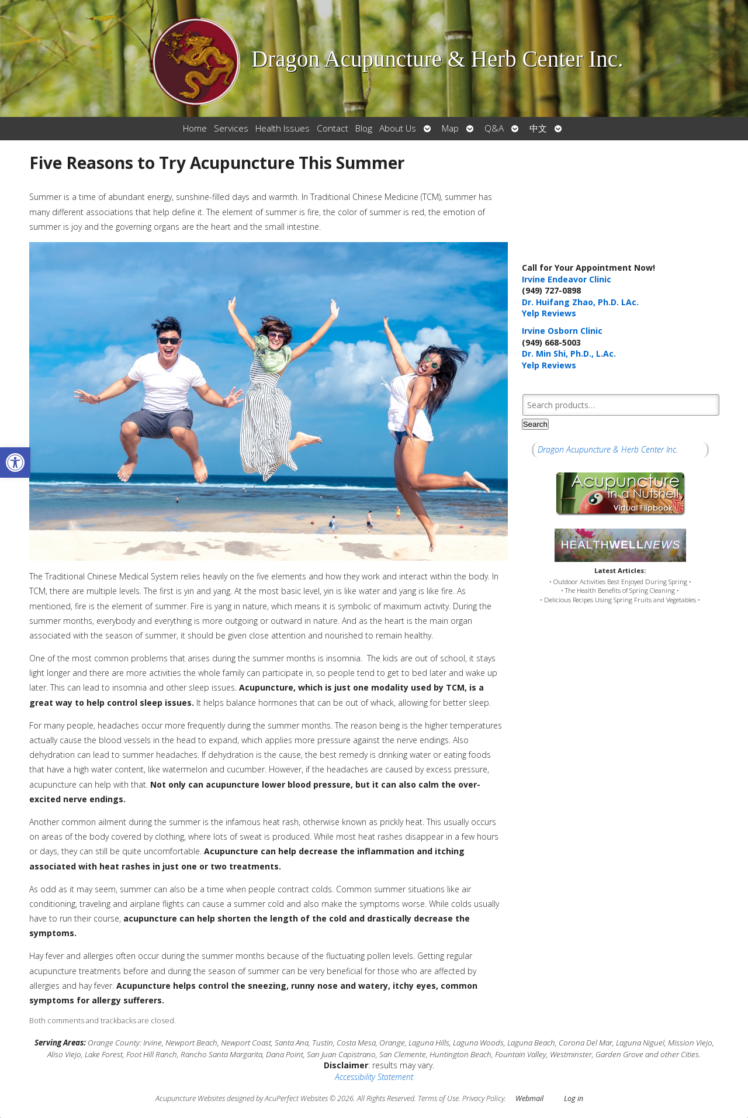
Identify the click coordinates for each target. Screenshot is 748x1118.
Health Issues (282, 128)
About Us (397, 128)
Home (195, 128)
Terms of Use (438, 1098)
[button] (15, 462)
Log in (573, 1098)
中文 (538, 128)
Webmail (529, 1098)
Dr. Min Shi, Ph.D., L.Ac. (569, 353)
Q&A (494, 128)
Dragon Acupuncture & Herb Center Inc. (608, 449)
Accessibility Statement (374, 1076)
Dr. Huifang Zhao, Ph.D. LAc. (580, 302)
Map (450, 128)
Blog (363, 128)
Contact (332, 128)
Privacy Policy (483, 1098)
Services (231, 128)
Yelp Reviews (549, 313)
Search (535, 424)
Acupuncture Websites (190, 1098)
